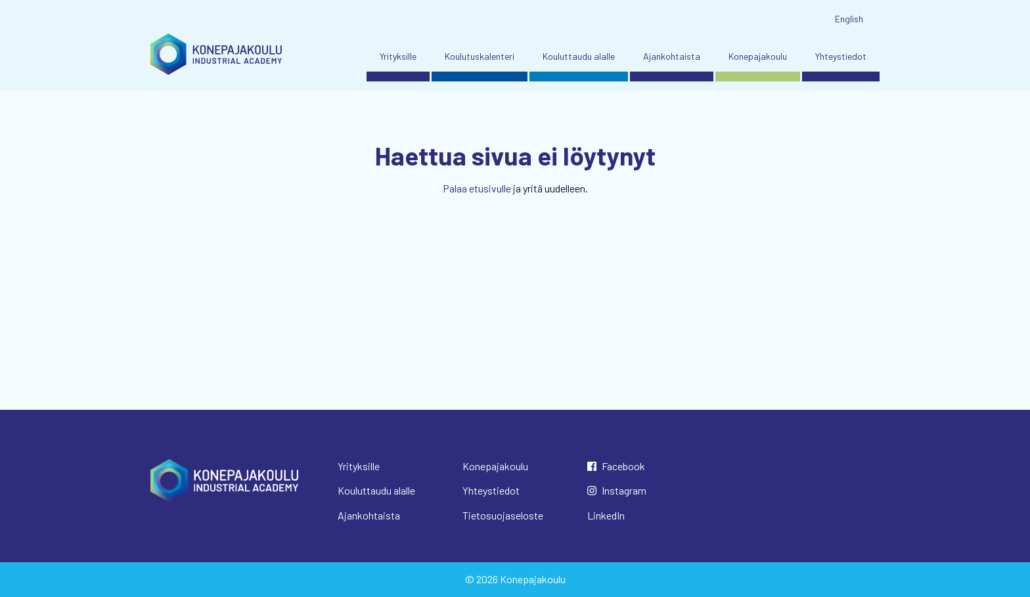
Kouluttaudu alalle (579, 56)
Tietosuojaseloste (502, 515)
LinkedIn (606, 515)
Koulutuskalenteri (479, 56)
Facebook (623, 466)
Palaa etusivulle (477, 188)
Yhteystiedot (840, 56)
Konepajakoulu (757, 56)
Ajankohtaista (671, 56)
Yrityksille (398, 56)
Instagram (624, 490)
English (849, 18)
